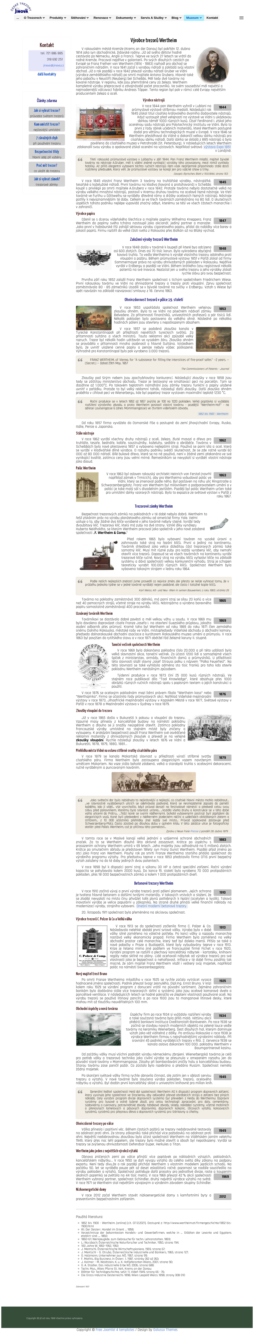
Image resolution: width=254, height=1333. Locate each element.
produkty (56, 17)
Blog (175, 17)
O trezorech (33, 17)
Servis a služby (152, 17)
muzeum (192, 17)
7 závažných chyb (47, 138)
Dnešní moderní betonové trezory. (162, 906)
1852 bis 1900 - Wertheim (213, 414)
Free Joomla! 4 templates (115, 1329)
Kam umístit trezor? (47, 124)
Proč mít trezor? (46, 166)
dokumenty (124, 17)
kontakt (213, 17)
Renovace (100, 17)
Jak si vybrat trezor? (47, 111)
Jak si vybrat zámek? (47, 179)
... (18, 17)
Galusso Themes (165, 1329)
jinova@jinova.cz (53, 65)
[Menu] (241, 18)
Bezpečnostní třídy (47, 152)
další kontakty (47, 74)
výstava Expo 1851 (217, 147)
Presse (194, 831)
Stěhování (78, 17)
